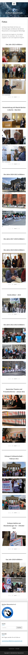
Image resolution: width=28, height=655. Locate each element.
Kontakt (17, 648)
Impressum (11, 648)
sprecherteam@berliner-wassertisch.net (12, 641)
